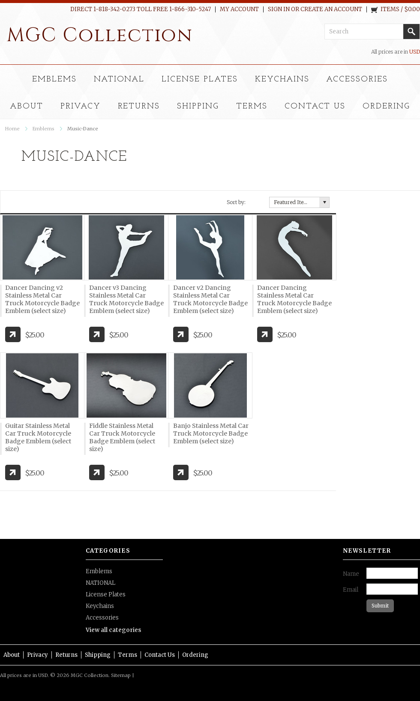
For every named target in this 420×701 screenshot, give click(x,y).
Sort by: (236, 202)
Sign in (279, 9)
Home (12, 129)
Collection (99, 35)
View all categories (113, 630)
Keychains (282, 79)
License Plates (199, 79)
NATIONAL (119, 79)
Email (350, 589)
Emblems (54, 79)
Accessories (357, 79)
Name (351, 574)
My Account (239, 9)
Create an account (331, 9)
